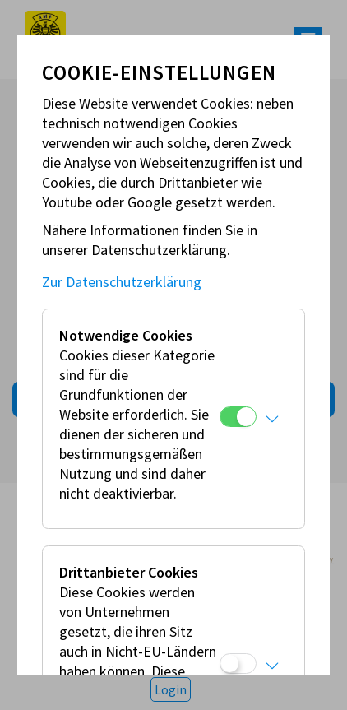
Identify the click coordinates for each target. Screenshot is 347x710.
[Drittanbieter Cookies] (238, 663)
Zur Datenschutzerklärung (121, 281)
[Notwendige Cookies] (238, 416)
